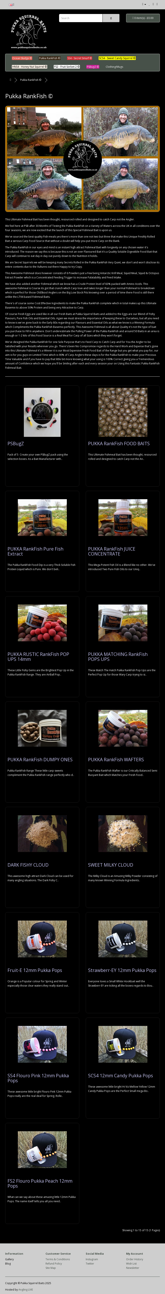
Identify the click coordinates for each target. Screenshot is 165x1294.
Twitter (90, 1263)
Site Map (51, 1268)
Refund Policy (54, 1263)
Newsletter (132, 1268)
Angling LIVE (25, 1289)
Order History (134, 1259)
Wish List (131, 1263)
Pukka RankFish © (30, 80)
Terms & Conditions (58, 1259)
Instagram (92, 1259)
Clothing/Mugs (114, 67)
